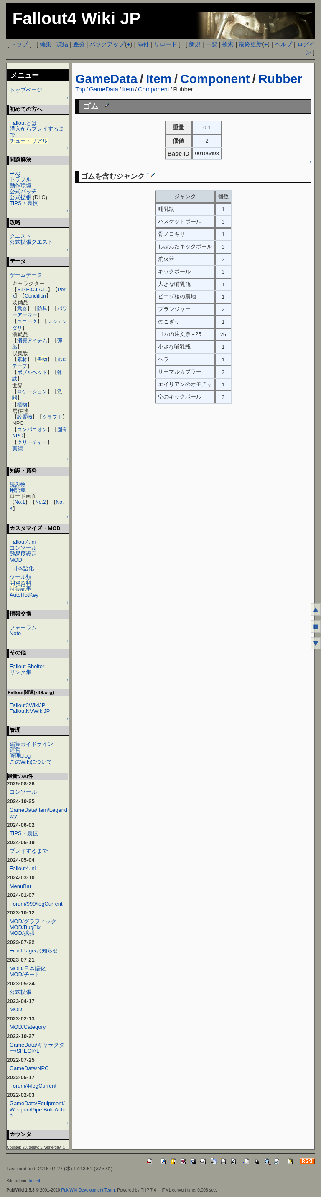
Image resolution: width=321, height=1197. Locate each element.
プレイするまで (29, 851)
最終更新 (250, 44)
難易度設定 (23, 554)
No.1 (20, 502)
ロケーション (32, 391)
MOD (16, 560)
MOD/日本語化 (28, 968)
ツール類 (20, 577)
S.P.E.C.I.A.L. (32, 290)
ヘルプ (283, 44)
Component (215, 79)
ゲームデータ (26, 275)
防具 (42, 308)
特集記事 (20, 589)
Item (159, 79)
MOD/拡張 (22, 933)
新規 (195, 44)
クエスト (20, 236)
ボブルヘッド (32, 372)
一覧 (211, 44)
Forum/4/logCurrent (33, 1086)
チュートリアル (29, 141)
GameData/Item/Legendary (38, 813)
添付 (143, 44)
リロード (165, 44)
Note (15, 633)
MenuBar (21, 886)
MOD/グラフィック (33, 921)
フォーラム (23, 627)
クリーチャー (32, 442)
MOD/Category (28, 1027)
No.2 (40, 502)
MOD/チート (25, 974)
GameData (106, 79)
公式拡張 (20, 197)
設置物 (24, 417)
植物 (22, 404)
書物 (42, 359)
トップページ (26, 90)
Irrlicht (34, 1181)
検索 (228, 44)
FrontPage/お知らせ (34, 950)
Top (80, 89)
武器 (22, 308)
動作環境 (20, 185)
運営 (15, 750)
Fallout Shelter (27, 666)
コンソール (23, 548)
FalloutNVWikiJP (30, 711)
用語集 (18, 490)
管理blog (20, 756)
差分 (79, 44)
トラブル (20, 179)
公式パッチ (23, 191)
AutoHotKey (24, 595)
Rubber (280, 79)
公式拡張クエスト (31, 242)
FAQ (15, 173)
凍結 (62, 44)
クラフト (52, 417)
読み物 (18, 484)
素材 (22, 359)
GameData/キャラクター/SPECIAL (37, 1048)
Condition (35, 296)
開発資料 (20, 583)
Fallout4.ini (23, 542)
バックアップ (107, 44)
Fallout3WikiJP (28, 705)
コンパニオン (32, 429)
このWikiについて (31, 762)
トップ (19, 44)
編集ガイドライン (31, 744)
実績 (17, 448)
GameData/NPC (29, 1068)
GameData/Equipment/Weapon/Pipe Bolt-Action (38, 1109)
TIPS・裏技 (24, 203)
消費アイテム (32, 340)
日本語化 (23, 568)
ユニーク (27, 321)
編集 (45, 44)
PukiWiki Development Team (88, 1190)
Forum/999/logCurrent (36, 904)
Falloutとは (23, 123)
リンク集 (20, 672)
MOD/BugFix (25, 927)
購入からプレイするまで (37, 132)
